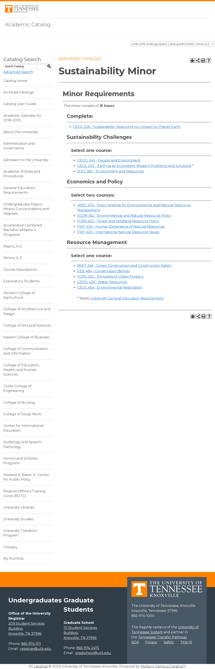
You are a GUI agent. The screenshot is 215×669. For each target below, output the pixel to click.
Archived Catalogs (18, 92)
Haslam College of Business (26, 337)
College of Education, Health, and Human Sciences (21, 370)
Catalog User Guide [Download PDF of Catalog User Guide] (19, 104)
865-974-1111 (31, 644)
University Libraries (18, 507)
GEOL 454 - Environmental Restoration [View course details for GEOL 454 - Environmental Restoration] (109, 287)
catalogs (41, 666)
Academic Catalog (28, 24)
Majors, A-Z (12, 246)
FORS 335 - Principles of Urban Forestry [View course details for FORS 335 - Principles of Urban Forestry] (110, 277)
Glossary (10, 547)
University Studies (18, 519)
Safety (169, 642)
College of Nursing (19, 403)
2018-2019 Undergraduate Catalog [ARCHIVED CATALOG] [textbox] (170, 44)
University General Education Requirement (127, 298)
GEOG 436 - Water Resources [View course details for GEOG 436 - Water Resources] (102, 282)
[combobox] (173, 43)
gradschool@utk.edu (93, 653)
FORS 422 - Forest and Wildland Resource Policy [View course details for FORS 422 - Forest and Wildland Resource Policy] (118, 221)
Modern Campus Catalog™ (163, 666)
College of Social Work (22, 414)
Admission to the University (25, 160)
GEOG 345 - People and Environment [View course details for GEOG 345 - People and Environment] (108, 160)
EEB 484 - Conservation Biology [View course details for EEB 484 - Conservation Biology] (103, 271)
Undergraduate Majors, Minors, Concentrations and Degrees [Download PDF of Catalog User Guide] (26, 209)
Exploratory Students (21, 281)
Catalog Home (15, 81)
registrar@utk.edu (35, 649)
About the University (20, 132)
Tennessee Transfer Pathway (162, 637)
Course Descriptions (20, 270)
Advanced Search (18, 72)
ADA (135, 642)
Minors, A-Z (12, 258)
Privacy (151, 642)
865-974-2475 (87, 648)
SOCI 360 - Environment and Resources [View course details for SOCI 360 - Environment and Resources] (110, 171)
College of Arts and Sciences (27, 325)
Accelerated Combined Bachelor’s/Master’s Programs (22, 230)
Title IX (186, 642)
